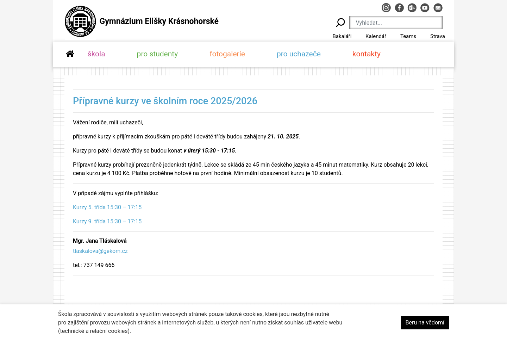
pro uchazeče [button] (299, 54)
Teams (408, 36)
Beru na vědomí (425, 322)
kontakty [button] (366, 54)
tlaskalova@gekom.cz (100, 251)
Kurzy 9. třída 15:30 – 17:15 (107, 221)
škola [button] (96, 54)
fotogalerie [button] (227, 54)
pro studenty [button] (157, 54)
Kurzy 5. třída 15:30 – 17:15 (107, 207)
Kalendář (375, 36)
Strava (437, 36)
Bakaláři (341, 36)
